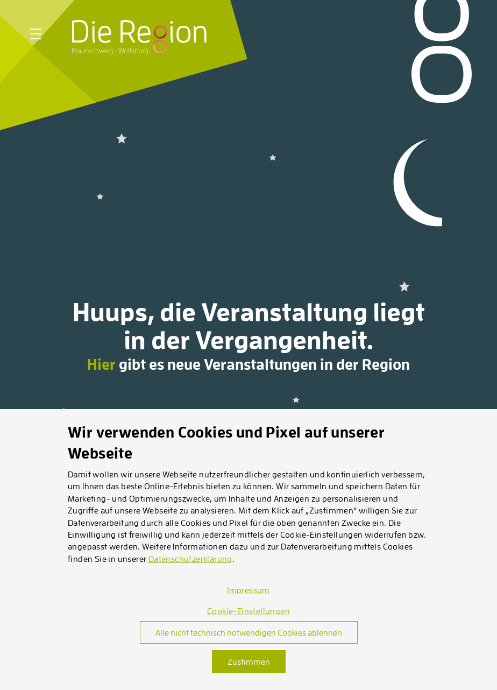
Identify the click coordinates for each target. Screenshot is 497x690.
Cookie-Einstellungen (248, 611)
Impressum (248, 590)
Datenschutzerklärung (190, 559)
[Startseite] (139, 37)
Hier (101, 364)
